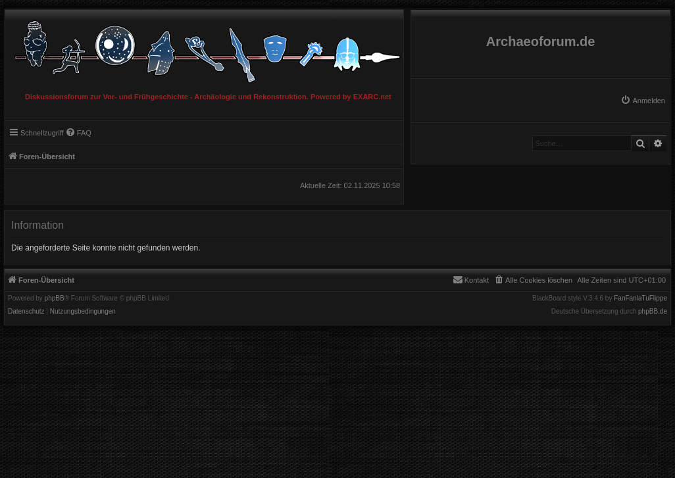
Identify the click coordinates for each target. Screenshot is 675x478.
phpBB (54, 298)
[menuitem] (642, 100)
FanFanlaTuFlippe (640, 298)
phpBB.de (652, 311)
